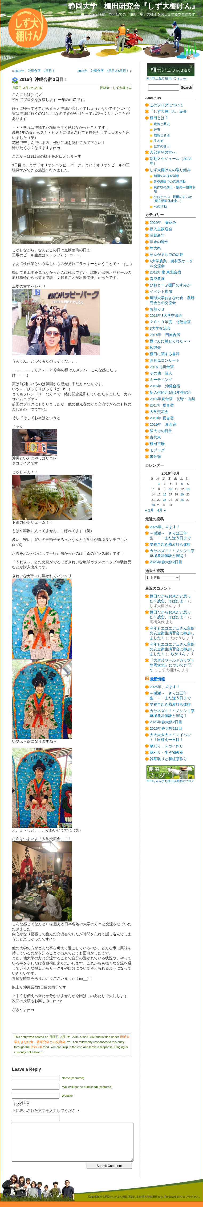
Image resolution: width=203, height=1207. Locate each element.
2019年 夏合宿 (163, 425)
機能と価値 (162, 135)
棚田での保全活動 (166, 176)
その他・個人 (161, 373)
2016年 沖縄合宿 (165, 386)
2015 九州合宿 (162, 367)
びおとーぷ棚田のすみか (170, 285)
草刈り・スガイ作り (166, 746)
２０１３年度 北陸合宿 (170, 322)
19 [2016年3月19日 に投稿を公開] (182, 494)
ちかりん (177, 654)
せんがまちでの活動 (166, 255)
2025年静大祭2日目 (166, 562)
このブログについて (166, 105)
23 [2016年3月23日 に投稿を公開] (164, 499)
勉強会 (155, 348)
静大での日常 (161, 431)
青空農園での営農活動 (170, 181)
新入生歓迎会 (161, 229)
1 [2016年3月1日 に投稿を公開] (159, 483)
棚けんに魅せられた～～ (170, 341)
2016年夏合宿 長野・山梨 (172, 399)
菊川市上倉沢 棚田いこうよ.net (167, 78)
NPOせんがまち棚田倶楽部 (119, 1196)
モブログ (157, 450)
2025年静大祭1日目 (166, 728)
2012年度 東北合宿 (165, 272)
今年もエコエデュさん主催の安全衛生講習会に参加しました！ (172, 633)
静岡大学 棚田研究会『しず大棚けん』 (133, 6)
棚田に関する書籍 (165, 354)
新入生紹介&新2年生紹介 (171, 392)
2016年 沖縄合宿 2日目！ (35, 70)
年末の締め (159, 242)
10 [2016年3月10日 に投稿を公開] (170, 489)
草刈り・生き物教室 (166, 753)
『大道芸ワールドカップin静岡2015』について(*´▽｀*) (172, 665)
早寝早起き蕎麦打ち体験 (170, 544)
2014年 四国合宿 (165, 335)
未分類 (155, 457)
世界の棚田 (162, 146)
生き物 (158, 140)
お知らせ (157, 309)
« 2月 (149, 510)
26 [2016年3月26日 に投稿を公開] (182, 499)
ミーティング (161, 380)
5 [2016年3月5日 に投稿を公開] (182, 483)
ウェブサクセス (189, 1196)
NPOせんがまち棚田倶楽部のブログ (170, 781)
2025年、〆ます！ (165, 527)
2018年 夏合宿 (162, 418)
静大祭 (155, 248)
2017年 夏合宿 (162, 405)
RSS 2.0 (36, 1047)
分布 (157, 129)
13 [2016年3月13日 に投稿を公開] (187, 489)
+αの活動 (160, 206)
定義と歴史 (162, 124)
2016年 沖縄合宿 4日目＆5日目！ (103, 70)
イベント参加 (161, 292)
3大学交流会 (160, 328)
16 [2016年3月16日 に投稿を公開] (164, 494)
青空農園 (157, 279)
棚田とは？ (159, 118)
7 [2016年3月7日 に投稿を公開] (153, 489)
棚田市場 (157, 444)
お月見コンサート (165, 360)
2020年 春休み (163, 223)
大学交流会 (159, 412)
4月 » (161, 510)
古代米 (155, 437)
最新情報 (157, 679)
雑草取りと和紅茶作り (168, 759)
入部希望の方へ (163, 152)
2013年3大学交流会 (166, 316)
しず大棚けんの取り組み (170, 170)
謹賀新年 (157, 235)
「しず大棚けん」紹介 (168, 112)
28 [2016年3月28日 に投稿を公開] (153, 505)
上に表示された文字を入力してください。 (47, 1111)
